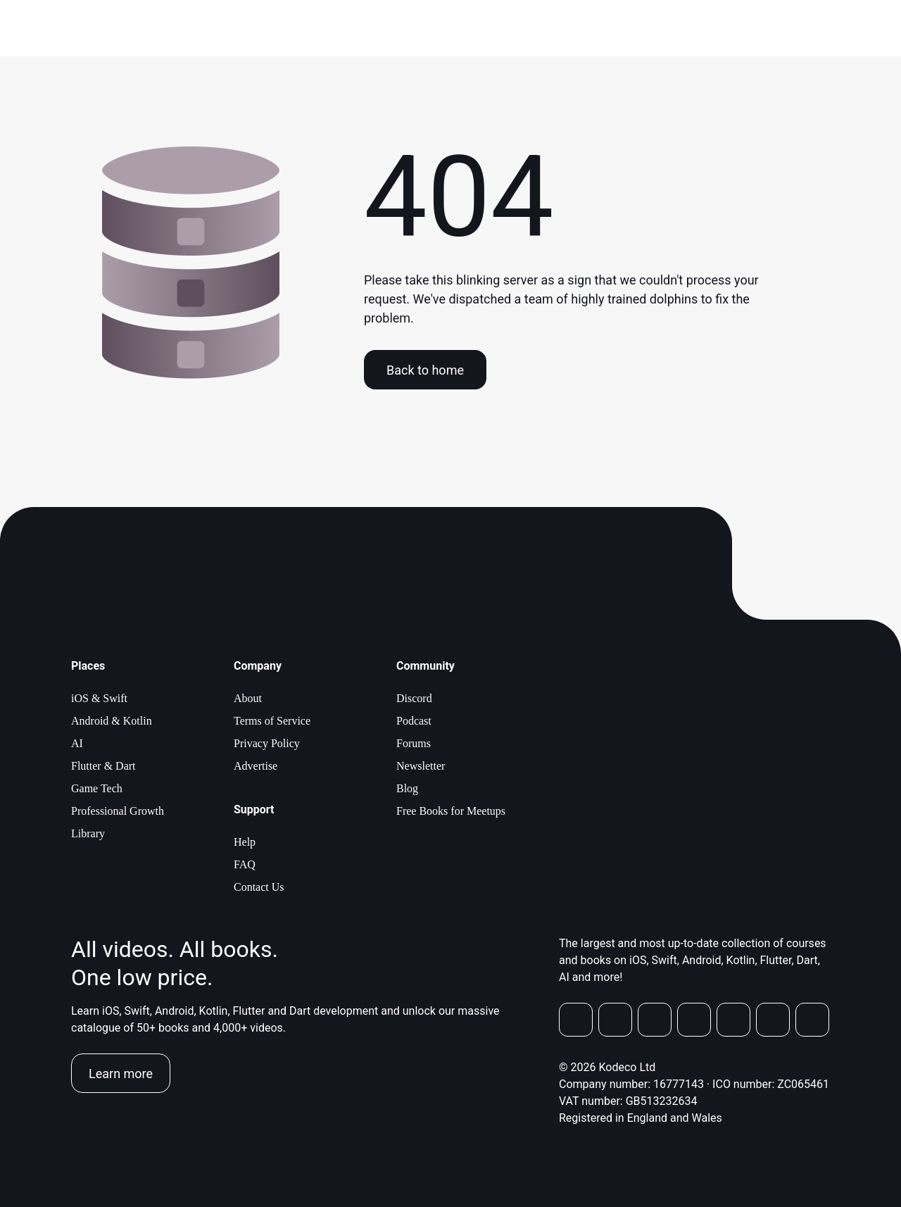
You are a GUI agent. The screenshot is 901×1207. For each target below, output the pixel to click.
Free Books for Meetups (450, 811)
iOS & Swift (99, 698)
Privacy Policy (267, 743)
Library (88, 833)
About (248, 698)
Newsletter (420, 766)
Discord (414, 698)
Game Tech (96, 788)
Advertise (255, 766)
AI (77, 743)
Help (245, 842)
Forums (413, 743)
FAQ (245, 864)
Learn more (121, 1073)
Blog (407, 788)
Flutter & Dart (103, 766)
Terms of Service (272, 721)
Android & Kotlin (111, 721)
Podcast (413, 721)
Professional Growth (117, 811)
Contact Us (259, 887)
